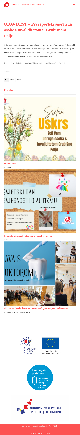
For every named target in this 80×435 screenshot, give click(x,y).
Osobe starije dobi (24, 312)
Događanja (9, 312)
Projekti (19, 79)
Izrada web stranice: (37, 433)
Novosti (12, 79)
